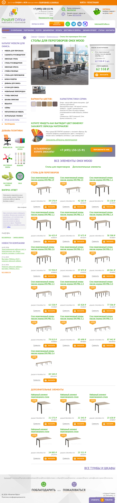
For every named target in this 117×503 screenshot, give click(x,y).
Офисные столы (11, 59)
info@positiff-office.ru (102, 24)
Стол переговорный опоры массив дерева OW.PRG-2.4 (72, 282)
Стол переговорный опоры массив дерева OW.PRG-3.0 (101, 282)
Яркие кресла (7, 147)
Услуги (38, 30)
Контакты (110, 30)
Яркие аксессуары (12, 120)
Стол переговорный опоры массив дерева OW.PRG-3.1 (43, 317)
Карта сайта (88, 478)
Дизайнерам (48, 30)
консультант (56, 23)
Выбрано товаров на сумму (109, 12)
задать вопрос (18, 237)
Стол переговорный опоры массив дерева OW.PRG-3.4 (43, 352)
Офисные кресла (11, 67)
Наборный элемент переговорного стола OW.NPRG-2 (99, 395)
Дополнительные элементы (87, 166)
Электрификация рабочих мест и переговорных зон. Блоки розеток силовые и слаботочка (14, 251)
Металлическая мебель (14, 112)
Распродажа (10, 124)
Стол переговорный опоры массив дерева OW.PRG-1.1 (101, 178)
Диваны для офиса (12, 83)
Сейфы (7, 108)
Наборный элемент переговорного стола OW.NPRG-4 (69, 430)
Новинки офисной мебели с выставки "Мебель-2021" (12, 268)
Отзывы (65, 478)
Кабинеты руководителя (15, 55)
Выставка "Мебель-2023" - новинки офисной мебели (11, 260)
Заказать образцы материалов (61, 139)
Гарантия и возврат (76, 478)
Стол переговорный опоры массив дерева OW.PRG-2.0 (43, 248)
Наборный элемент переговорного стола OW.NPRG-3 (40, 430)
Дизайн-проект (90, 30)
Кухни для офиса (12, 87)
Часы (20, 183)
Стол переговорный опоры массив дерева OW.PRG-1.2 (43, 213)
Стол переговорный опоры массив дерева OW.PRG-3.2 (72, 317)
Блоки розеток (11, 79)
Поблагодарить (44, 490)
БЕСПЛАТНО (71, 10)
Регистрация (93, 2)
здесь (8, 227)
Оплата (59, 30)
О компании (16, 30)
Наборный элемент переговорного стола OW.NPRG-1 (69, 395)
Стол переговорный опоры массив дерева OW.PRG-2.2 (101, 248)
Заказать (104, 74)
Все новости (6, 272)
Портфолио (29, 30)
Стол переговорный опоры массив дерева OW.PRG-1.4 (101, 213)
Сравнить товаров (102, 500)
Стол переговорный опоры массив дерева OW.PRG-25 (71, 178)
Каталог (5, 30)
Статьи (101, 30)
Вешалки (8, 104)
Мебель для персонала (14, 51)
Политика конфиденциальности (13, 497)
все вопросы (6, 237)
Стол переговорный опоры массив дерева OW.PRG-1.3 (72, 213)
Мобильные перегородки (15, 91)
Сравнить (36, 207)
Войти (83, 2)
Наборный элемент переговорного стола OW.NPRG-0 (40, 395)
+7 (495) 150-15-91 (43, 8)
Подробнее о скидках (49, 2)
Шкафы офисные (12, 100)
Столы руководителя (13, 63)
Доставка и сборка (72, 30)
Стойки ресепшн (11, 71)
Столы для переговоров (14, 75)
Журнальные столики (14, 116)
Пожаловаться (74, 490)
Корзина (106, 9)
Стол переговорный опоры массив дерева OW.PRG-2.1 (72, 248)
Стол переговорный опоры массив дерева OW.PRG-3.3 (101, 317)
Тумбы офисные (11, 95)
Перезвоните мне (46, 18)
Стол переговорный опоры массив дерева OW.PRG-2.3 (103, 54)
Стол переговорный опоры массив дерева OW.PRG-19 (42, 178)
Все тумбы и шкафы (99, 468)
